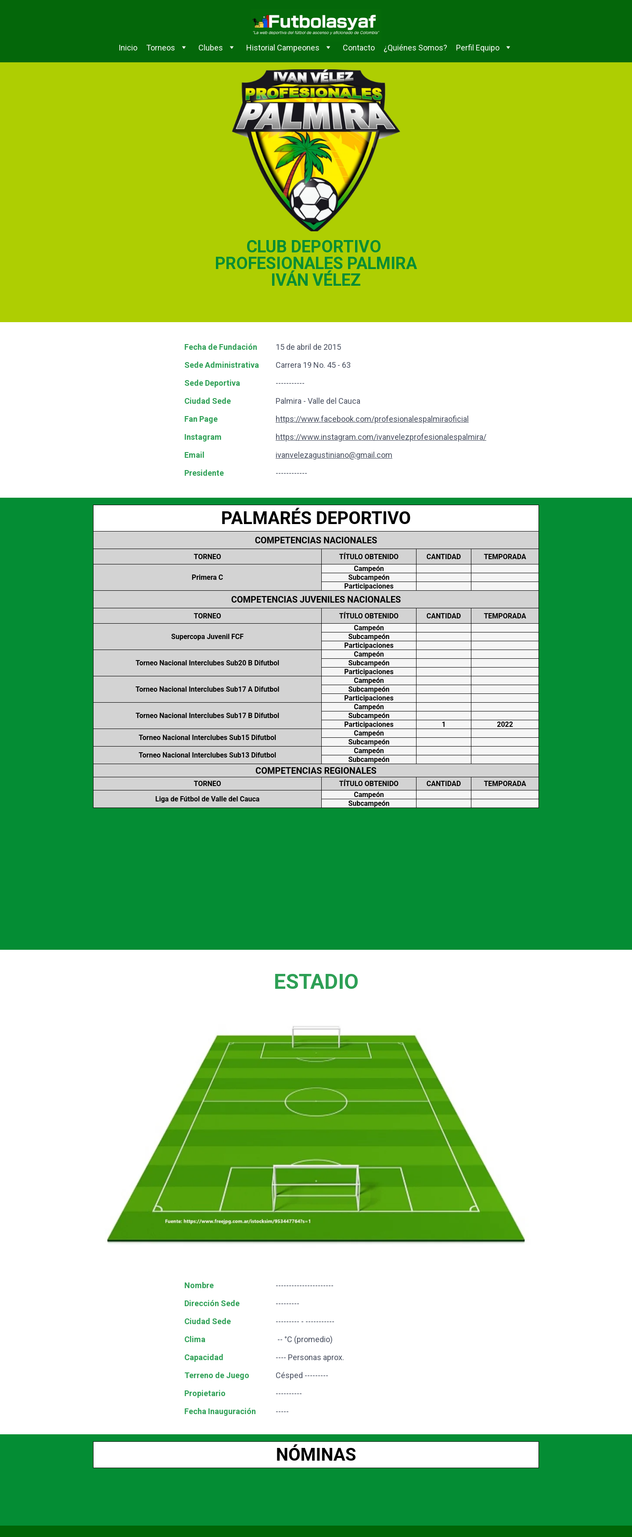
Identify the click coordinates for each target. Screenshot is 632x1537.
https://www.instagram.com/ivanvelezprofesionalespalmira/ (381, 437)
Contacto (359, 47)
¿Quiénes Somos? (415, 47)
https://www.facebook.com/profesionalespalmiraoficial (372, 419)
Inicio (127, 47)
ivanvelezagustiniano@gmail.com (334, 455)
